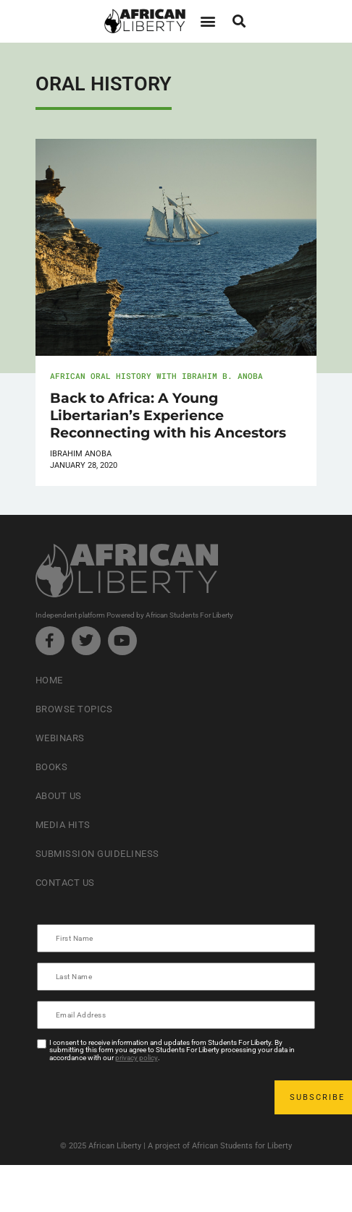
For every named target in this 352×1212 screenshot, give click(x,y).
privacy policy (136, 1058)
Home (49, 680)
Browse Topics (74, 709)
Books (51, 766)
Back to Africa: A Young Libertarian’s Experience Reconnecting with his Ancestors (168, 415)
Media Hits (63, 824)
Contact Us (65, 882)
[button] (207, 21)
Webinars (60, 738)
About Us (58, 795)
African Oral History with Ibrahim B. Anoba (156, 375)
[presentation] (148, 1097)
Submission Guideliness (97, 853)
